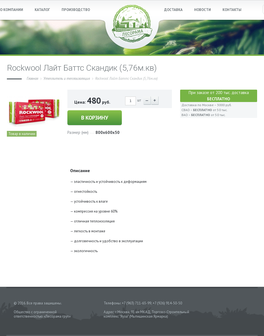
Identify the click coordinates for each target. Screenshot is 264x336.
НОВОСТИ (202, 9)
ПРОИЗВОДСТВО (76, 9)
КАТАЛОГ (42, 9)
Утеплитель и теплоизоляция (66, 78)
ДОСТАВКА (173, 9)
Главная (32, 78)
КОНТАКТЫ (231, 9)
